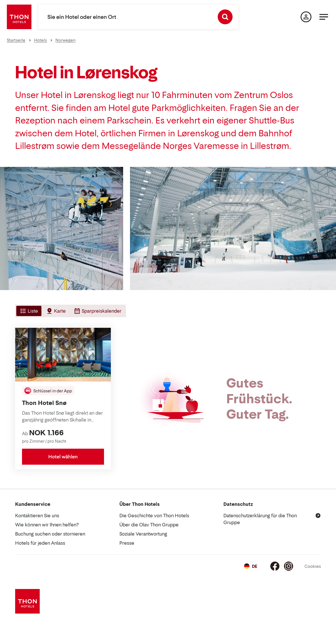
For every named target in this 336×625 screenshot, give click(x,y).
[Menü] (323, 16)
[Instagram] (288, 566)
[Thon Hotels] (19, 17)
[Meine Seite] (306, 16)
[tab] (28, 311)
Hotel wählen (63, 457)
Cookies (313, 566)
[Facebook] (274, 566)
